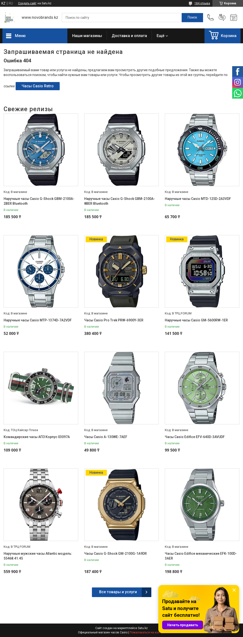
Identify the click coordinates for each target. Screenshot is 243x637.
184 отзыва (202, 3)
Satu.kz (143, 628)
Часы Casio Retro (38, 86)
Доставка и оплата (129, 35)
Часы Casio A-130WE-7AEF (105, 437)
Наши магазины (87, 35)
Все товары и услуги (118, 592)
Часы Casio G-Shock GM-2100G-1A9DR (115, 553)
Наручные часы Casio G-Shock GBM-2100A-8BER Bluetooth (119, 201)
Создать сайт (27, 3)
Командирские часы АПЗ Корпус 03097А (37, 437)
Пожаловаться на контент (147, 632)
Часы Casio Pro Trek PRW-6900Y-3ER (113, 320)
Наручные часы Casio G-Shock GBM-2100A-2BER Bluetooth (39, 201)
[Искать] (192, 17)
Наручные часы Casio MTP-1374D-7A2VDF (38, 320)
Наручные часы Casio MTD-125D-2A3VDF (198, 199)
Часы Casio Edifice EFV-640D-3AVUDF (195, 437)
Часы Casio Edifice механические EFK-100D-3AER (201, 556)
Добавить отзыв (222, 17)
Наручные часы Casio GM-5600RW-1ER (196, 320)
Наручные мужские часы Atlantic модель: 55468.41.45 (38, 556)
